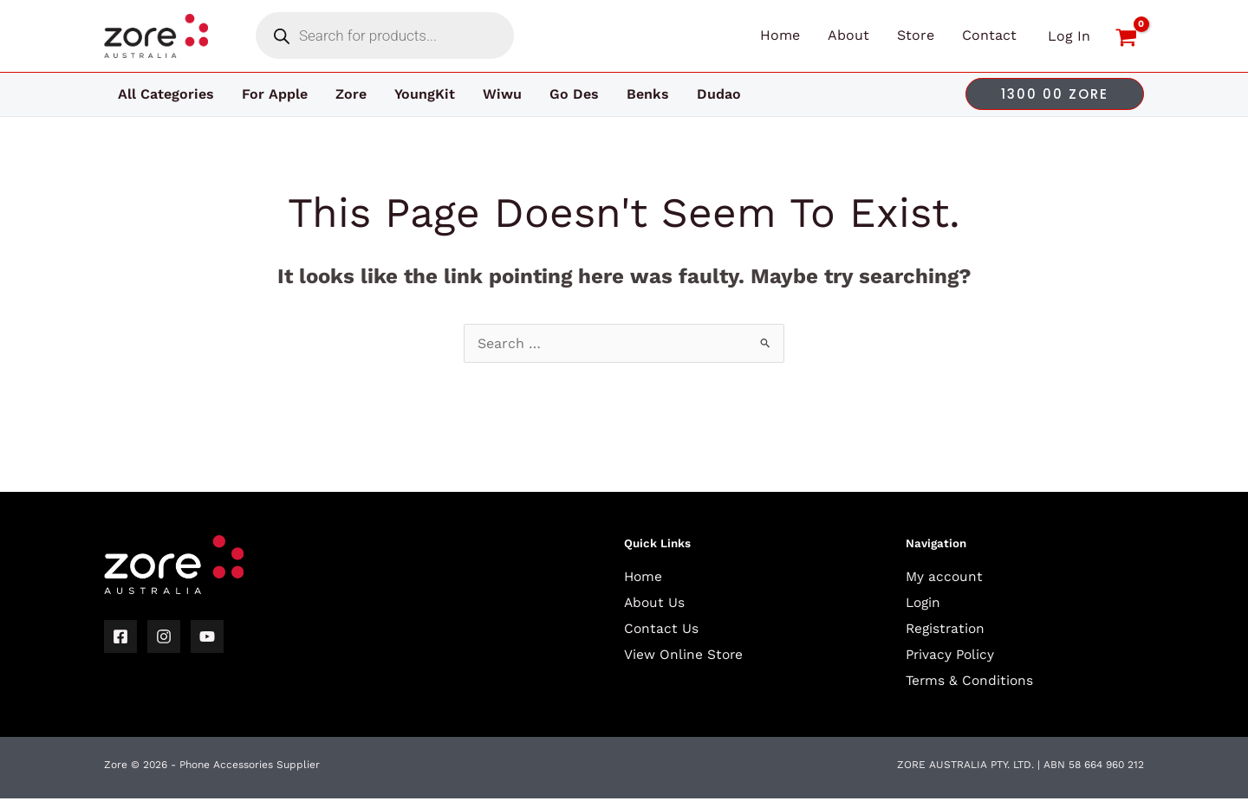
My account (945, 576)
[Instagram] (163, 636)
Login (924, 602)
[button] (1054, 94)
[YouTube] (207, 636)
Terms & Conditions (971, 679)
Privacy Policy (952, 653)
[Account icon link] (1069, 36)
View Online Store (684, 653)
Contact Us (661, 628)
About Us (655, 602)
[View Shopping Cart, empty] (1126, 36)
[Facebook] (120, 636)
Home (644, 576)
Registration (947, 628)
